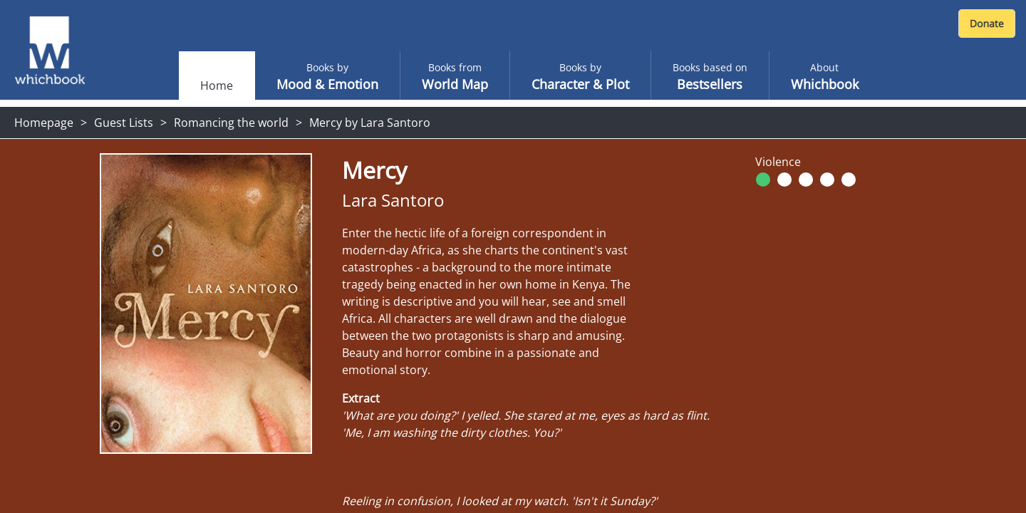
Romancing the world (231, 122)
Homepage (43, 122)
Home (216, 85)
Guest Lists (123, 122)
